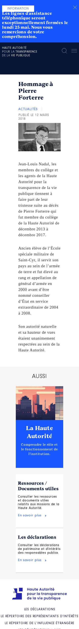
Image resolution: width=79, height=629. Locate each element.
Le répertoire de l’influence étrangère (39, 623)
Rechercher (64, 51)
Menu (74, 51)
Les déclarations (37, 537)
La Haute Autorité (39, 432)
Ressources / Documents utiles (38, 486)
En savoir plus (30, 515)
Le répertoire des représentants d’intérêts (39, 616)
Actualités (28, 109)
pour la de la (19, 52)
